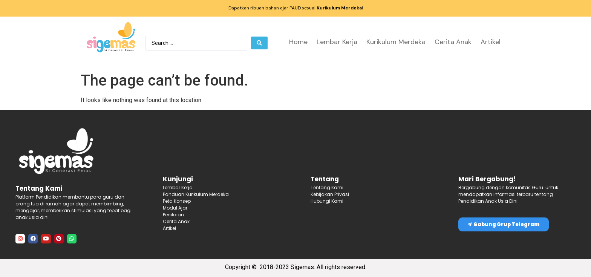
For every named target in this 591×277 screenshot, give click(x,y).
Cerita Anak (453, 41)
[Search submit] (259, 43)
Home (298, 41)
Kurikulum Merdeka (396, 41)
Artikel (491, 41)
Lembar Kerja (337, 41)
